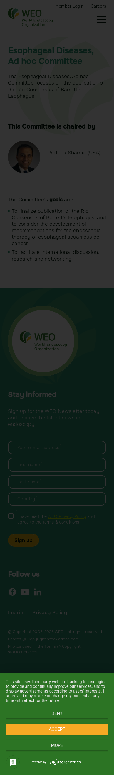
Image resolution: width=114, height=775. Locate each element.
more (57, 745)
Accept (57, 729)
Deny (57, 713)
